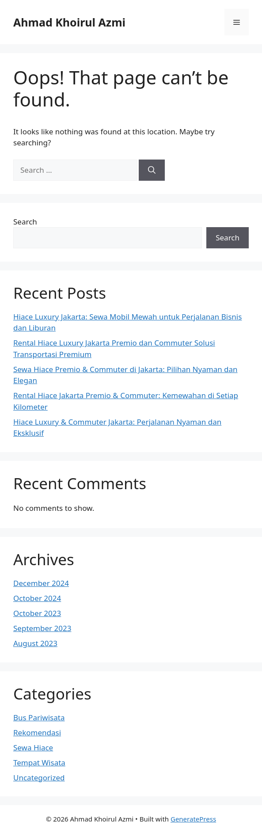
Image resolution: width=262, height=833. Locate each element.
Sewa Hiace (33, 747)
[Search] (152, 170)
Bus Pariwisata (39, 717)
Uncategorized (39, 777)
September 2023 (42, 628)
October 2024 (37, 598)
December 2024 (41, 583)
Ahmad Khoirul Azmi (69, 22)
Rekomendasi (37, 732)
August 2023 (35, 643)
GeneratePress (193, 818)
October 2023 (37, 613)
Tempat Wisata (39, 762)
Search (25, 222)
